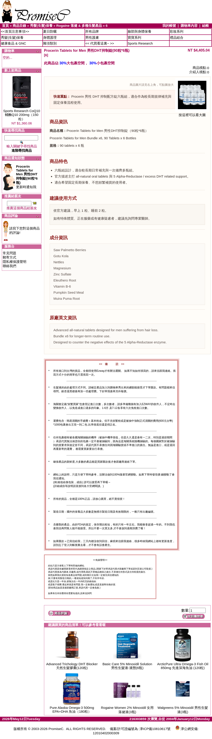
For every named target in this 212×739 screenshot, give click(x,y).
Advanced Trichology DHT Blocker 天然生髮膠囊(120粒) (72, 666)
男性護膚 (92, 37)
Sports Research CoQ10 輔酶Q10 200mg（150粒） (21, 115)
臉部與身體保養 (139, 31)
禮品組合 (176, 37)
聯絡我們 (9, 266)
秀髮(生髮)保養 (41, 25)
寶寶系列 (134, 37)
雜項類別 (50, 43)
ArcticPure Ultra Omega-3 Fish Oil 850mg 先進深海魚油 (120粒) (182, 666)
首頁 (5, 25)
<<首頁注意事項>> (15, 31)
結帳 (205, 25)
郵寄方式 (9, 257)
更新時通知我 (27, 176)
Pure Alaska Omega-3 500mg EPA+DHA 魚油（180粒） (72, 709)
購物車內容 (189, 25)
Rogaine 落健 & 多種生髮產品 (79, 25)
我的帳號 (169, 25)
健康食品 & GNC (13, 43)
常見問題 (9, 253)
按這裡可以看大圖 (192, 113)
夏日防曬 (50, 31)
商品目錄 (19, 25)
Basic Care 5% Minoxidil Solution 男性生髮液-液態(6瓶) (127, 666)
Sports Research (140, 43)
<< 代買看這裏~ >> (99, 43)
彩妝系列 (176, 31)
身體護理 (50, 37)
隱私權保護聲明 (14, 262)
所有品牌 (92, 31)
